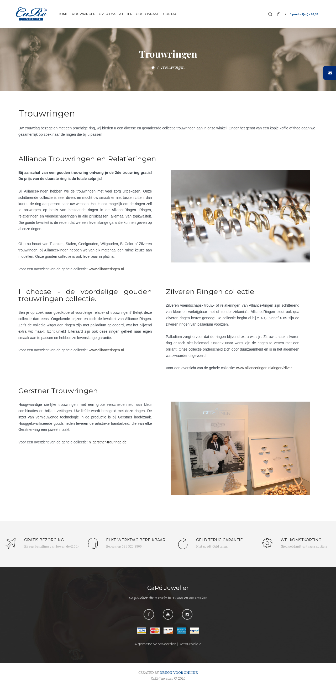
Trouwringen (173, 67)
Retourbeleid (190, 644)
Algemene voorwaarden (155, 644)
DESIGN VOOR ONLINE (179, 673)
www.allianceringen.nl (106, 269)
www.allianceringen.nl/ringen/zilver (264, 368)
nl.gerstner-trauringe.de (108, 442)
